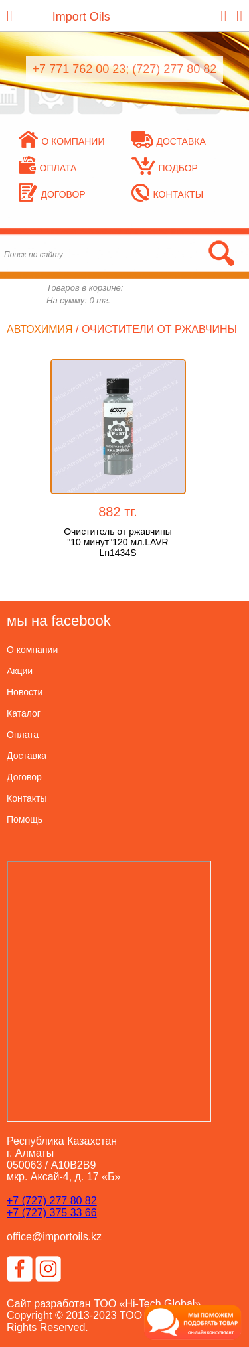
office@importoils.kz (54, 1236)
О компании (62, 141)
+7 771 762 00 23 (79, 69)
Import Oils (81, 16)
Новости (24, 692)
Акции (20, 671)
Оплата (48, 168)
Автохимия (40, 329)
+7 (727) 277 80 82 (52, 1200)
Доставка (168, 141)
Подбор (164, 168)
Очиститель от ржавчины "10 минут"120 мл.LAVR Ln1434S (118, 542)
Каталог (24, 713)
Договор (52, 194)
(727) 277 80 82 (174, 69)
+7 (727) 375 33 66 (52, 1212)
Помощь (24, 819)
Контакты (167, 194)
